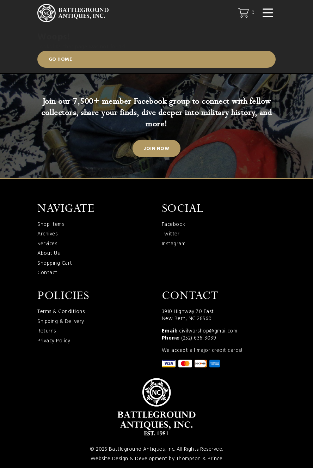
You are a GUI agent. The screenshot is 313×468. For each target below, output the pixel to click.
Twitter (171, 234)
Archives (47, 234)
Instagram (174, 244)
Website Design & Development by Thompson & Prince (157, 459)
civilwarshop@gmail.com (208, 331)
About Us (48, 253)
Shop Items (50, 224)
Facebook (173, 224)
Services (47, 244)
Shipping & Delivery (60, 321)
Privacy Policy (53, 341)
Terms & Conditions (61, 312)
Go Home (60, 59)
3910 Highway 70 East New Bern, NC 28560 (188, 315)
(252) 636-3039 (198, 338)
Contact (47, 273)
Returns (46, 331)
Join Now (156, 148)
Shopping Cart (54, 263)
